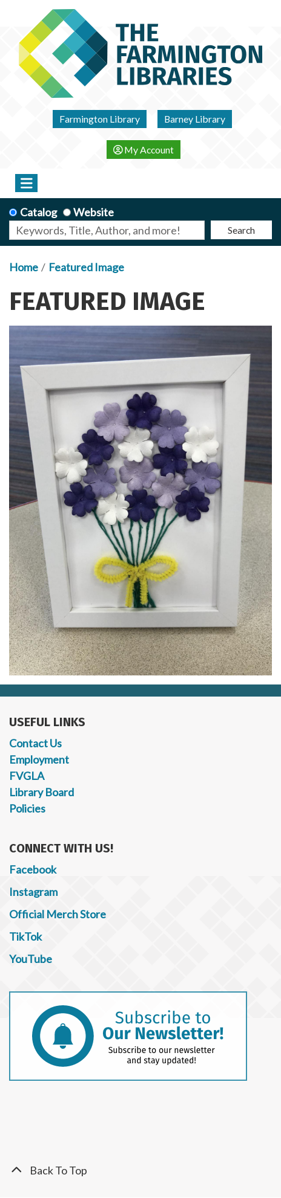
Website (93, 212)
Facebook (32, 869)
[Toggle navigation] (26, 183)
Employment (39, 759)
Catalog (38, 212)
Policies (27, 808)
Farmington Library (99, 118)
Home (23, 267)
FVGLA (26, 775)
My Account (143, 149)
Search (241, 230)
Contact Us (35, 743)
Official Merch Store (57, 914)
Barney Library (194, 118)
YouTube (30, 958)
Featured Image (86, 267)
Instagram (33, 891)
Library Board (41, 792)
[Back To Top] (140, 1170)
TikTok (25, 936)
